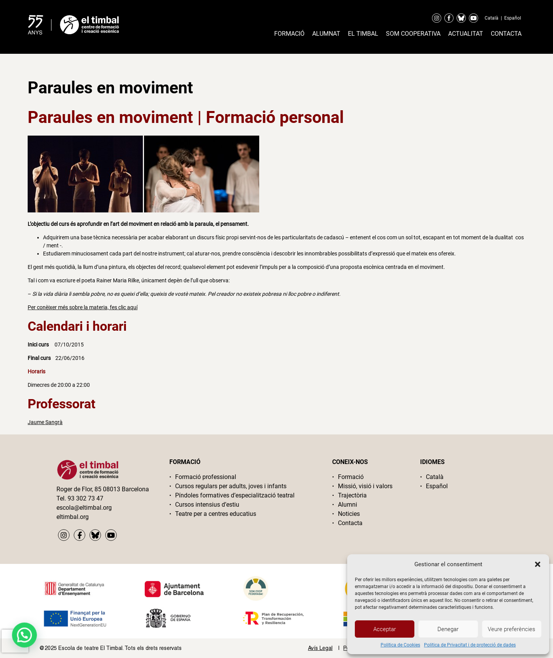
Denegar (448, 629)
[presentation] (15, 641)
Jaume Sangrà (45, 422)
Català (491, 18)
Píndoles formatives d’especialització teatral (235, 495)
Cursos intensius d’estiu (207, 504)
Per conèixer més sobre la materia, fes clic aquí (82, 307)
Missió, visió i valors (365, 486)
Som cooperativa (413, 33)
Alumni (347, 504)
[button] (537, 564)
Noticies (349, 513)
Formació (289, 33)
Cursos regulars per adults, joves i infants (230, 486)
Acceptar (384, 629)
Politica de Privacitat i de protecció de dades (470, 645)
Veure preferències (511, 629)
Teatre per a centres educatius (215, 513)
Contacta (506, 33)
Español (512, 18)
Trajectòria (352, 495)
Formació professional (205, 477)
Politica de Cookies (400, 645)
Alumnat (326, 33)
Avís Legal (320, 648)
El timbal (363, 33)
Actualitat (465, 33)
